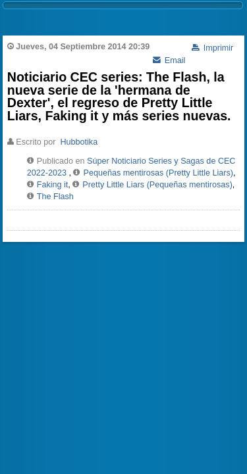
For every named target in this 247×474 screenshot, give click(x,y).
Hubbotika (78, 142)
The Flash (55, 196)
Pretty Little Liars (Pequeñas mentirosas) (157, 184)
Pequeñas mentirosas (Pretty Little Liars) (158, 173)
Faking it (53, 184)
